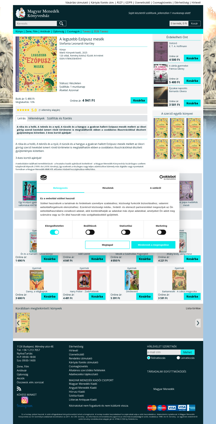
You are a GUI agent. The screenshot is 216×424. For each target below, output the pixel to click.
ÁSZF (120, 2)
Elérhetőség (181, 2)
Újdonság (58, 31)
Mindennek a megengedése (153, 244)
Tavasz (86, 31)
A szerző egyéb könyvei (177, 113)
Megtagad (107, 244)
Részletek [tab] (107, 188)
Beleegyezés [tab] (60, 188)
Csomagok (73, 31)
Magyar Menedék (163, 389)
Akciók (21, 378)
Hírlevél (196, 2)
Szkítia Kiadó (76, 395)
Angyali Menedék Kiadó (83, 387)
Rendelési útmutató (80, 358)
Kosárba (139, 100)
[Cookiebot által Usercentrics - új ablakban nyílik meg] (162, 177)
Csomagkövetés (162, 2)
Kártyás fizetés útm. (102, 2)
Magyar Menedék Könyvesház (72, 13)
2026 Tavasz (100, 31)
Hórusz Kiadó (77, 391)
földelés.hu (133, 419)
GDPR (128, 2)
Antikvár (45, 31)
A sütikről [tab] (155, 188)
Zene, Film (32, 31)
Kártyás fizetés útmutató (83, 362)
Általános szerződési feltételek (87, 370)
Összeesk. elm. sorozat (30, 382)
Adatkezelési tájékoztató (83, 374)
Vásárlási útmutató (76, 2)
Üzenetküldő (142, 2)
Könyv (19, 31)
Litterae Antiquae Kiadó (83, 399)
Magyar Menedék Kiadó (83, 383)
